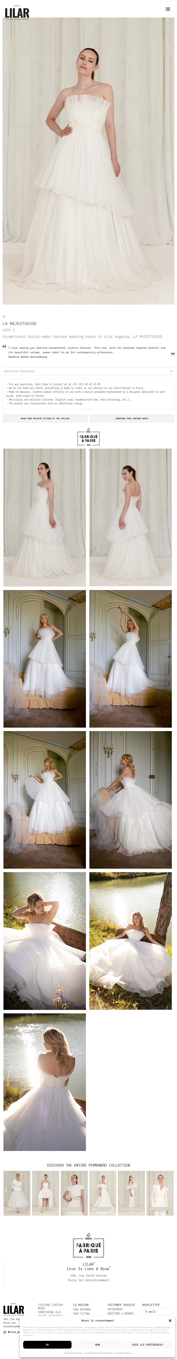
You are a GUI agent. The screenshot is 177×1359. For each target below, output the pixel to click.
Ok (47, 1344)
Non (97, 1344)
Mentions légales (123, 1352)
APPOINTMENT (115, 1309)
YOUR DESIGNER (82, 1309)
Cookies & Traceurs (73, 1352)
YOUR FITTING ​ (82, 1313)
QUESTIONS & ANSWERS (121, 1313)
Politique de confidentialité (98, 1352)
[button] (170, 1320)
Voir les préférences (147, 1344)
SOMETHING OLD (49, 1312)
